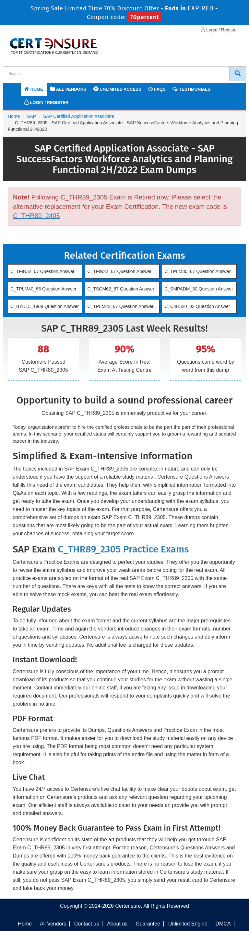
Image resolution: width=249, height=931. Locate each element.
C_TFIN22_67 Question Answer (120, 271)
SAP (31, 116)
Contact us (86, 923)
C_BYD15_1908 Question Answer (44, 306)
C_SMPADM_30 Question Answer (198, 288)
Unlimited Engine (188, 923)
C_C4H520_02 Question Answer (197, 306)
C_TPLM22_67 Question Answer (121, 306)
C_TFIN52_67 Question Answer (42, 271)
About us (117, 923)
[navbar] (16, 88)
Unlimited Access (117, 89)
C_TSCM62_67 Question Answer (121, 288)
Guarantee (148, 923)
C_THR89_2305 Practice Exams (123, 549)
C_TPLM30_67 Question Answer (197, 271)
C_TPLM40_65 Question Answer (43, 288)
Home (33, 89)
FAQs (156, 89)
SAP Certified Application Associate (78, 116)
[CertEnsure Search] (237, 73)
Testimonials (191, 89)
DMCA (223, 923)
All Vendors (68, 89)
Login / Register (219, 29)
